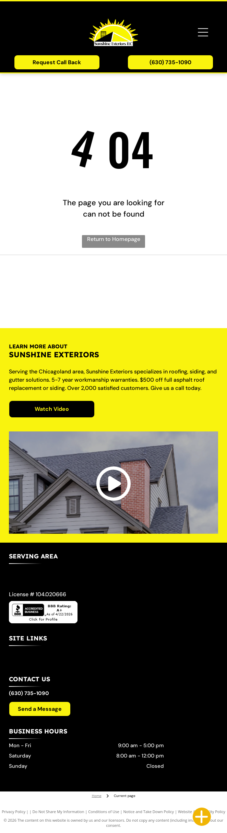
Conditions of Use (103, 811)
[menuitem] (111, 656)
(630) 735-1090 (29, 693)
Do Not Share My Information (58, 811)
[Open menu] (203, 32)
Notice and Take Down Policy (148, 811)
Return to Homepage (113, 239)
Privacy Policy (13, 811)
